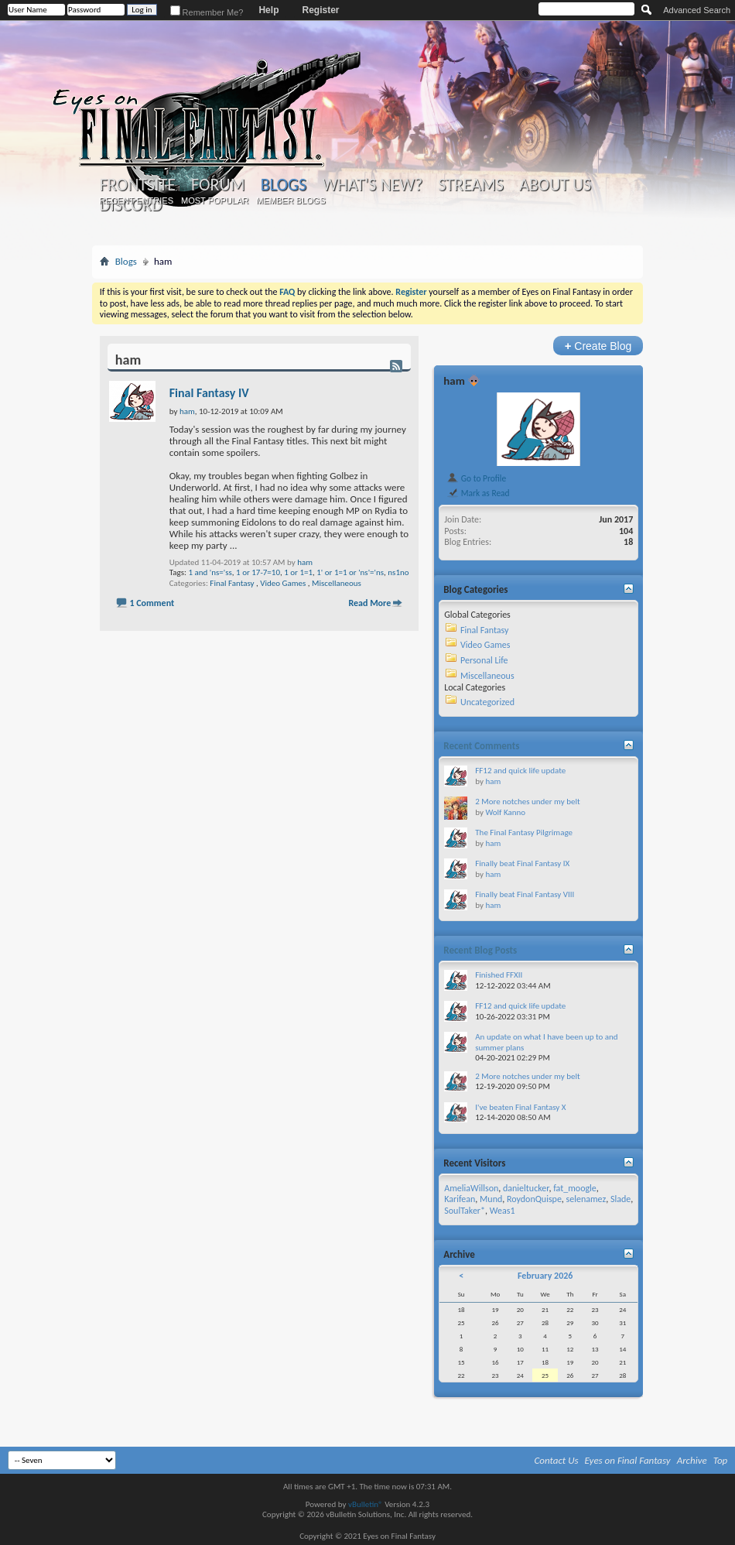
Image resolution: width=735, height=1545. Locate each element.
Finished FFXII (498, 975)
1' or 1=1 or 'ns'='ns (350, 572)
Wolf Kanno (505, 812)
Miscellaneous (336, 583)
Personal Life (484, 660)
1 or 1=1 (298, 572)
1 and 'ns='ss (209, 572)
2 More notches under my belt (527, 801)
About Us (555, 185)
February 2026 (545, 1275)
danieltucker (526, 1188)
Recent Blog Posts (480, 950)
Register (320, 10)
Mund (491, 1199)
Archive (692, 1460)
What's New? (372, 185)
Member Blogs (290, 200)
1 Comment (151, 603)
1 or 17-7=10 (258, 572)
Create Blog (598, 345)
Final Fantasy (232, 583)
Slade (620, 1199)
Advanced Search (696, 10)
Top (720, 1460)
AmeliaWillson (471, 1188)
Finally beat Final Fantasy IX (522, 863)
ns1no (398, 572)
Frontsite (138, 185)
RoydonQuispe (534, 1199)
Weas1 (502, 1210)
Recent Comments (481, 746)
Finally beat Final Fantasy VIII (524, 894)
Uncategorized (487, 702)
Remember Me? (207, 12)
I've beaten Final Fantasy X (520, 1107)
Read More (369, 603)
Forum (217, 185)
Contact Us (557, 1460)
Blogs (283, 184)
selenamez (586, 1199)
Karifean (459, 1199)
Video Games (283, 583)
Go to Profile (476, 478)
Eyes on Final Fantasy (628, 1460)
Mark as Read (477, 493)
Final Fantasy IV (209, 392)
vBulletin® (365, 1504)
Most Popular (214, 200)
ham (305, 562)
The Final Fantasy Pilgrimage (524, 832)
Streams (471, 185)
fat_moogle (575, 1188)
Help (268, 10)
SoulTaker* (464, 1210)
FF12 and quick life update (520, 771)
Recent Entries (136, 200)
